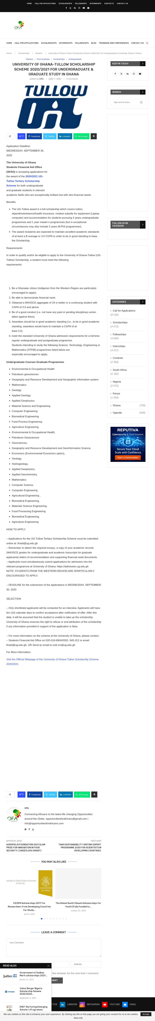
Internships (95, 4)
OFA (41, 79)
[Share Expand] (94, 136)
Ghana (129, 405)
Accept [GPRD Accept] (146, 1014)
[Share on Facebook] (34, 136)
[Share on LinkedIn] (65, 136)
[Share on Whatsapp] (81, 136)
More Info (78, 1018)
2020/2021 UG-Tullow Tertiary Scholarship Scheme (24, 181)
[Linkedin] (75, 8)
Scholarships (65, 4)
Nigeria (117, 381)
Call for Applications (45, 4)
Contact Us (122, 4)
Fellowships (81, 4)
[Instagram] (79, 8)
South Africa (120, 369)
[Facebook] (66, 8)
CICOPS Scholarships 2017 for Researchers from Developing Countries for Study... (29, 906)
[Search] (147, 43)
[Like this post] (22, 136)
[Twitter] (70, 8)
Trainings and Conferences (114, 43)
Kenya (116, 393)
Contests (109, 4)
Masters (38, 53)
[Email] (88, 8)
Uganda (129, 413)
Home (29, 4)
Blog (93, 43)
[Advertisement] (93, 25)
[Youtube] (84, 8)
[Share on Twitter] (49, 136)
